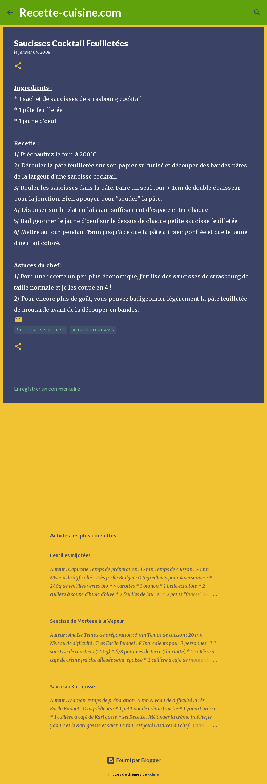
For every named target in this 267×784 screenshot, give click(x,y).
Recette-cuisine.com (70, 12)
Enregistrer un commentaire (47, 388)
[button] (18, 66)
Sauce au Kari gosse (72, 686)
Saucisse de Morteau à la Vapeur (87, 621)
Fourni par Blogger (134, 760)
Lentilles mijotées (70, 555)
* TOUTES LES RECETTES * (41, 330)
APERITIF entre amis (93, 330)
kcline (153, 774)
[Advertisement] (133, 461)
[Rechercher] (131, 12)
